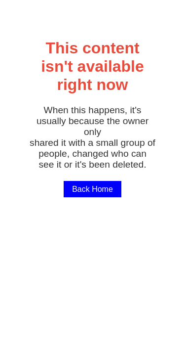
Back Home (92, 189)
